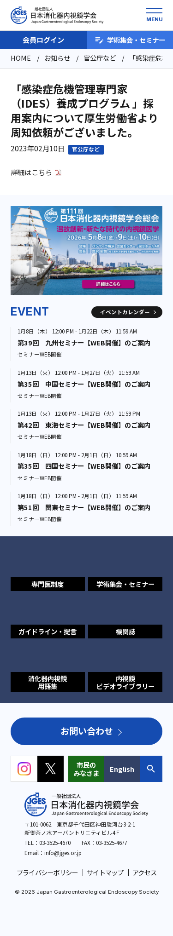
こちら (41, 172)
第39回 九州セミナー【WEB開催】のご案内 (84, 342)
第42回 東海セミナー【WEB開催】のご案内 (84, 425)
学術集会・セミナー (130, 40)
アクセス (144, 872)
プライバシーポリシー (47, 872)
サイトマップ (105, 872)
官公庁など (86, 149)
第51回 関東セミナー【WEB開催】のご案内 (84, 507)
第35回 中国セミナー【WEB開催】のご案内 (84, 384)
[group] (86, 250)
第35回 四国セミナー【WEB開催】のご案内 (84, 466)
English (122, 769)
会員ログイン (43, 39)
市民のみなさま (86, 768)
